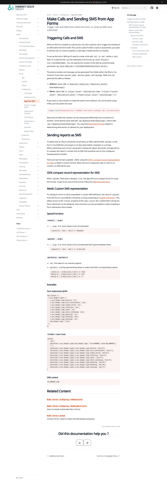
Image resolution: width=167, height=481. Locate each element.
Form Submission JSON (140, 51)
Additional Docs (55, 456)
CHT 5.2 (98, 2)
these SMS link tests (96, 124)
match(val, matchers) (140, 45)
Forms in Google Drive (108, 456)
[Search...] (135, 8)
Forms (55, 15)
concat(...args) (137, 39)
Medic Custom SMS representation (136, 31)
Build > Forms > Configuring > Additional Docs (65, 399)
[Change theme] (28, 477)
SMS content (136, 57)
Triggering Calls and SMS (136, 19)
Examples (134, 48)
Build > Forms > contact (56, 415)
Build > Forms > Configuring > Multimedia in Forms (67, 406)
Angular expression (107, 198)
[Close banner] (162, 2)
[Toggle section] (38, 19)
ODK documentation (101, 182)
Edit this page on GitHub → (135, 66)
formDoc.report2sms (139, 54)
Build (49, 15)
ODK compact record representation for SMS (137, 26)
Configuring (64, 15)
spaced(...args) (137, 42)
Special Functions (137, 35)
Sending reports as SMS (136, 22)
